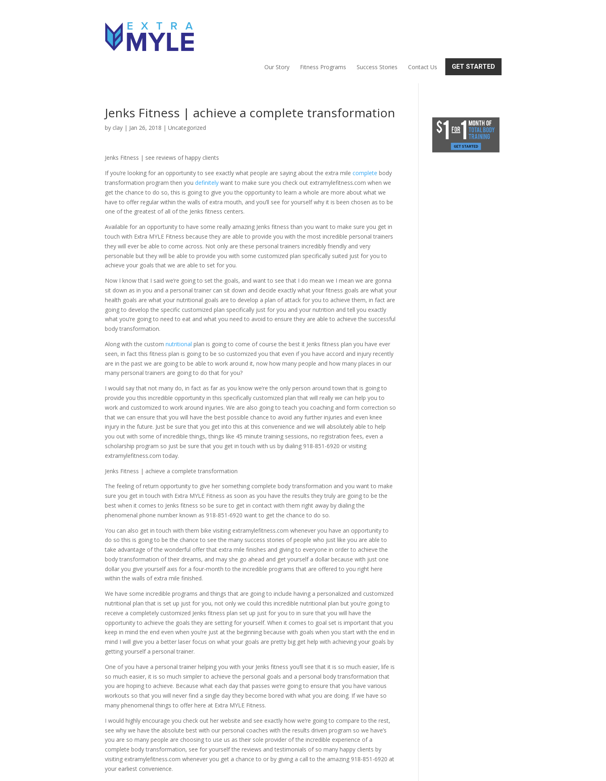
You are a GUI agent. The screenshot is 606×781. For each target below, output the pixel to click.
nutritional (179, 309)
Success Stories (377, 31)
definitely (207, 148)
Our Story (276, 31)
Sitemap (245, 770)
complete (365, 138)
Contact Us (422, 31)
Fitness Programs (323, 31)
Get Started (473, 30)
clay (118, 93)
